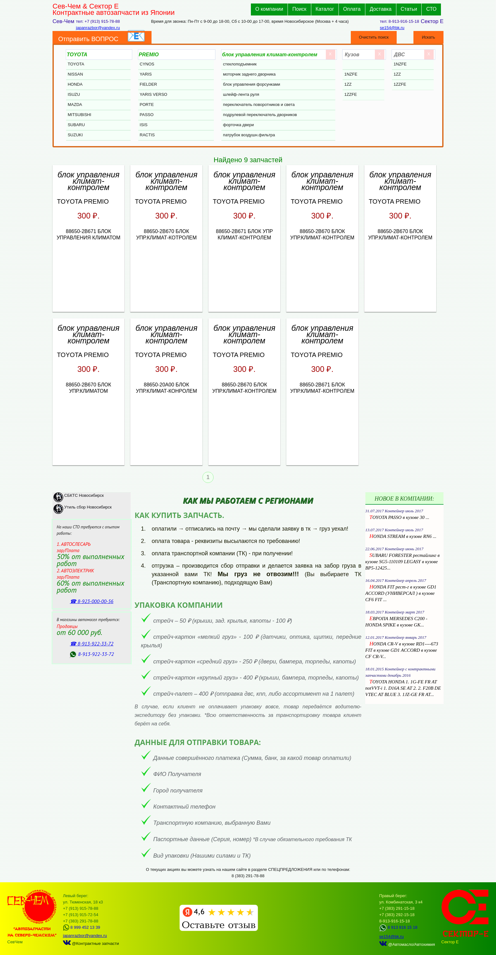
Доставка (381, 9)
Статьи (409, 9)
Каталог (325, 9)
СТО (431, 9)
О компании (269, 9)
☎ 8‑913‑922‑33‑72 (92, 643)
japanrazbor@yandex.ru (98, 27)
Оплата (352, 9)
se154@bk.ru (392, 27)
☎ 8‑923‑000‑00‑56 (92, 601)
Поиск (299, 9)
